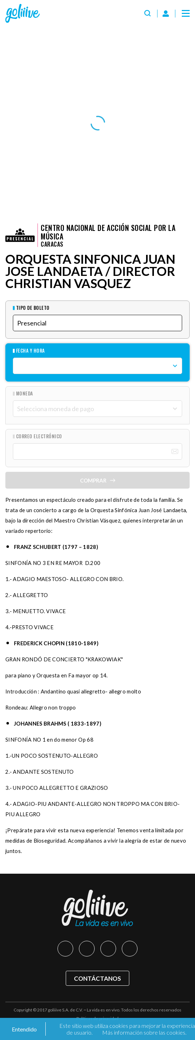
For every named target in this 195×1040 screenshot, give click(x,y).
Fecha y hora (30, 350)
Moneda (24, 393)
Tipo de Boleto (33, 307)
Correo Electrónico (39, 436)
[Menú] (185, 13)
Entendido (24, 1029)
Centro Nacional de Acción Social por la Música (108, 232)
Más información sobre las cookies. (144, 1032)
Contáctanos (97, 978)
